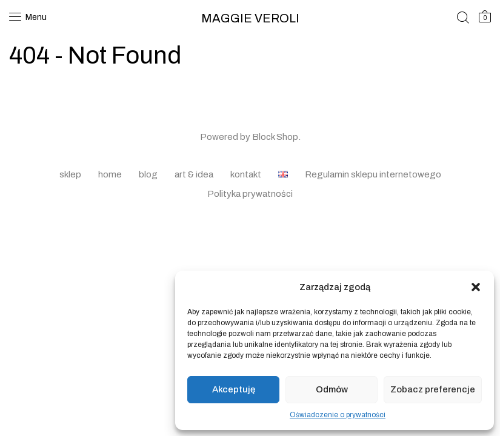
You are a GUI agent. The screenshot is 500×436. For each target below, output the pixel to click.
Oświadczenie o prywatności (337, 415)
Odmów (332, 389)
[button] (476, 287)
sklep (70, 174)
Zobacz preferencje (432, 389)
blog (148, 174)
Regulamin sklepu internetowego (373, 174)
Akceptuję (233, 389)
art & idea (194, 174)
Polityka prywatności (250, 194)
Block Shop (275, 137)
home (110, 174)
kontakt (245, 174)
